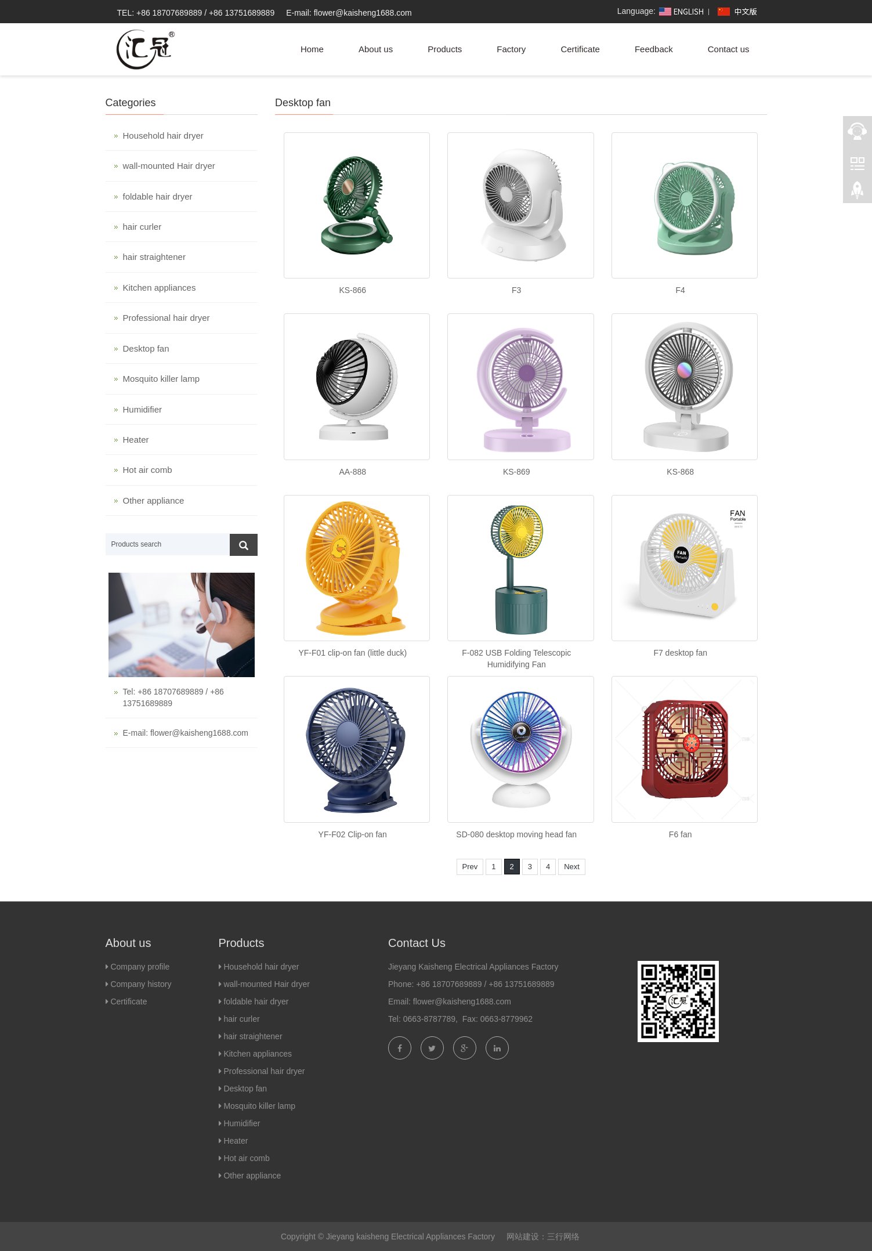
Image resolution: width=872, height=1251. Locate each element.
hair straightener (154, 257)
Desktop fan (146, 348)
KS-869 (516, 471)
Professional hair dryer (166, 318)
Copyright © (302, 1236)
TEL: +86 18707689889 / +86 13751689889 (196, 12)
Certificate (580, 49)
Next (572, 866)
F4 (680, 290)
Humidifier (142, 409)
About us (376, 49)
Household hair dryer (163, 135)
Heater (136, 439)
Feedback (654, 49)
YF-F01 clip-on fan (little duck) (352, 652)
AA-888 (352, 471)
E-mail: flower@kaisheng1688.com (349, 12)
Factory (511, 49)
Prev (470, 866)
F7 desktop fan (680, 652)
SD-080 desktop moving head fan (516, 834)
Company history (140, 984)
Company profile (139, 966)
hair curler (142, 227)
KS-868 (680, 471)
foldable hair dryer (158, 196)
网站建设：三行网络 (543, 1236)
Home (312, 49)
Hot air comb (147, 470)
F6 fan (680, 834)
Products (445, 49)
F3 (516, 290)
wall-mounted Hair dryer (169, 166)
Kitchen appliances (159, 287)
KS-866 (352, 290)
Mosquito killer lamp (161, 379)
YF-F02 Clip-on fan (353, 834)
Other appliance (153, 500)
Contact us (729, 49)
